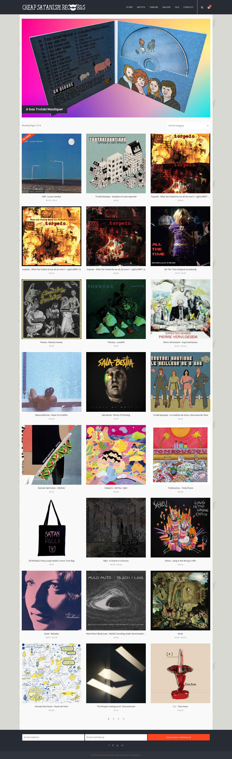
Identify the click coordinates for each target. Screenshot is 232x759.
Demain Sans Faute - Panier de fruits (51, 706)
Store (129, 7)
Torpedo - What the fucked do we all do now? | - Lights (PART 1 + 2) (182, 196)
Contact (188, 7)
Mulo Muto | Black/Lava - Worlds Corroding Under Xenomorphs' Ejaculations (120, 633)
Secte (180, 633)
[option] (116, 68)
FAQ (177, 7)
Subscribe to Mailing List (178, 737)
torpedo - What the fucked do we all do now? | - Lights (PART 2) (51, 269)
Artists (141, 7)
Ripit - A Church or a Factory (116, 561)
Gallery (166, 7)
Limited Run (135, 755)
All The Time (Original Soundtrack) (180, 269)
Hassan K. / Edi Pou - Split (116, 488)
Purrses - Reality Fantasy (51, 342)
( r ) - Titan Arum (180, 706)
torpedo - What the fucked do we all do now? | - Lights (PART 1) (116, 269)
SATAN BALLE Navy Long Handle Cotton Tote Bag (51, 561)
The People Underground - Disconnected (116, 706)
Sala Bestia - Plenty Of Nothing (116, 415)
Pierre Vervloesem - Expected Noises (180, 342)
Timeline (153, 7)
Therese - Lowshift (116, 342)
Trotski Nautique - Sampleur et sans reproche (116, 196)
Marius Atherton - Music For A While (51, 415)
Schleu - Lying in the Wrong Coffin (180, 561)
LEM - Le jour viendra (51, 196)
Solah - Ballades (51, 633)
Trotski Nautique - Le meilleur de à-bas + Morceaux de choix (180, 415)
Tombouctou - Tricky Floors (180, 488)
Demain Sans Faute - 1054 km (51, 488)
